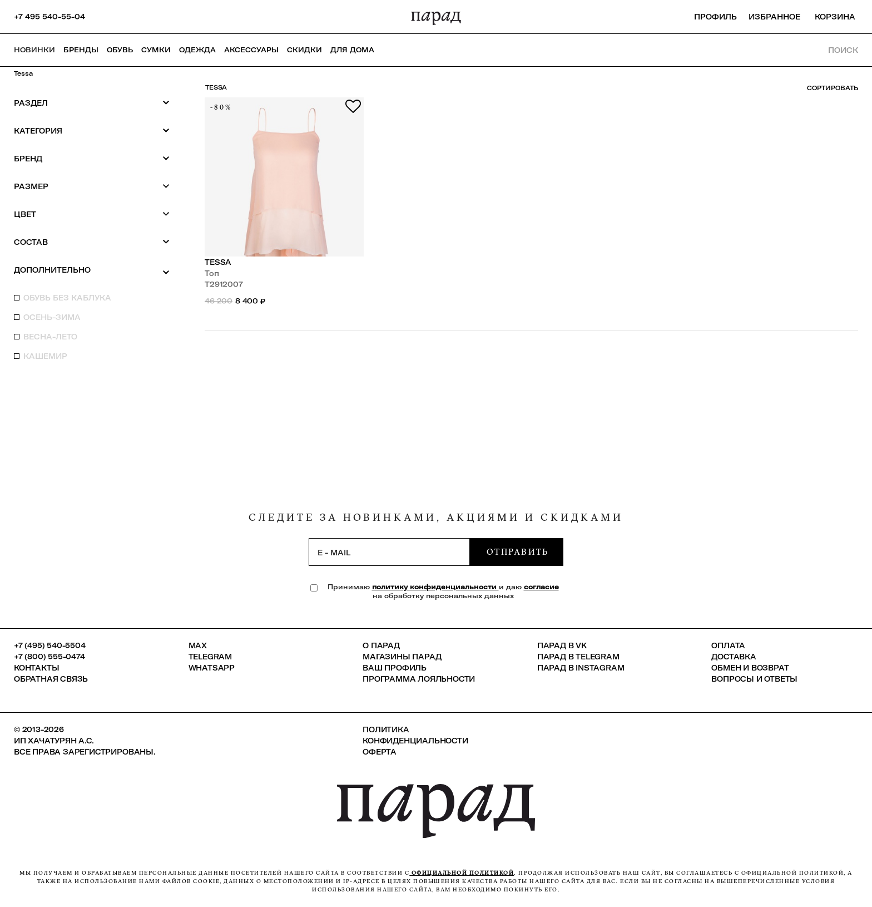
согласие (541, 587)
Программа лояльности (419, 678)
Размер (92, 186)
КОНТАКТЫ (36, 667)
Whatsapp (212, 667)
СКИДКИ (304, 50)
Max (198, 645)
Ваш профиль (395, 667)
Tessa (23, 73)
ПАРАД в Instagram (581, 667)
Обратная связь (51, 678)
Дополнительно (92, 270)
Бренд (92, 158)
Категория (92, 130)
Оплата (728, 645)
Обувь (120, 50)
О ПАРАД (381, 645)
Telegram (210, 656)
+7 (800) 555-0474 (49, 656)
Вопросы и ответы (754, 678)
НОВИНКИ (34, 50)
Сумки (156, 50)
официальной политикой (461, 872)
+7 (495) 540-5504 (50, 645)
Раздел (92, 102)
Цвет (92, 214)
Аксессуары (251, 50)
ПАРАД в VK (562, 645)
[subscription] (389, 552)
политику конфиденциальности (435, 587)
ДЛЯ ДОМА (352, 50)
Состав (92, 242)
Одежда (197, 50)
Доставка (733, 656)
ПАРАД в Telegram (578, 656)
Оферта (380, 751)
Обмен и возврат (750, 667)
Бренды (80, 50)
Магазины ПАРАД (402, 656)
